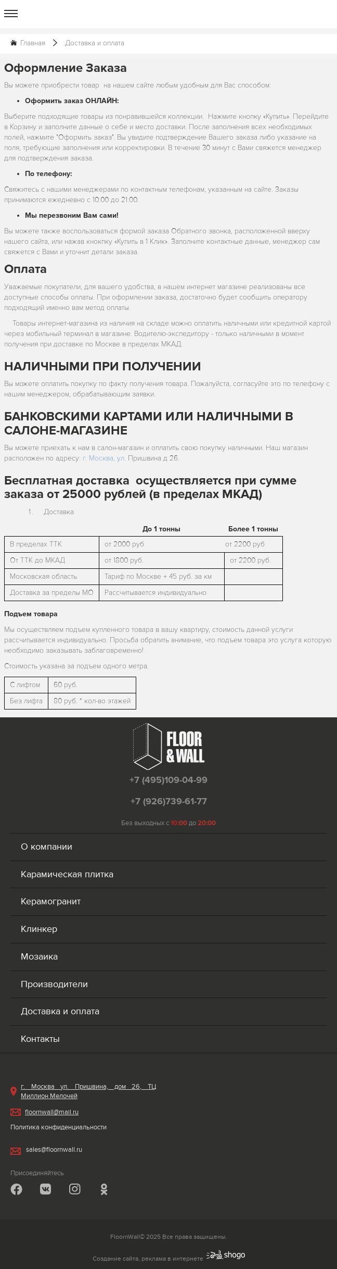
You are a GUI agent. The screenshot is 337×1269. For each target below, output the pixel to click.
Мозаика (39, 956)
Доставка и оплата (60, 1011)
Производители (54, 984)
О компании (46, 846)
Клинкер (39, 929)
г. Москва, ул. (105, 458)
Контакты (40, 1039)
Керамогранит (51, 901)
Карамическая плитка (67, 874)
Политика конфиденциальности (58, 1127)
